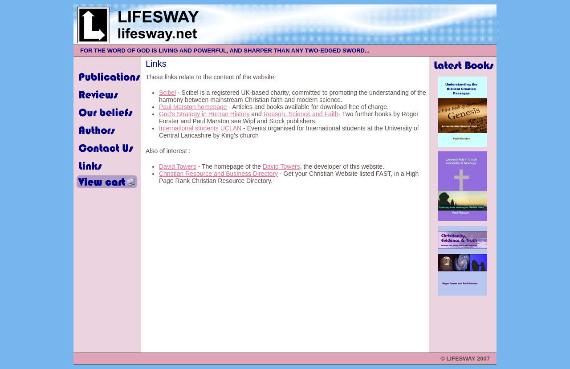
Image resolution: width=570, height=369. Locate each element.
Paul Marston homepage (193, 106)
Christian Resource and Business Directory (218, 173)
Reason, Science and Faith (301, 114)
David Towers (177, 166)
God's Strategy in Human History (204, 114)
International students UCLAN (200, 128)
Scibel (167, 92)
